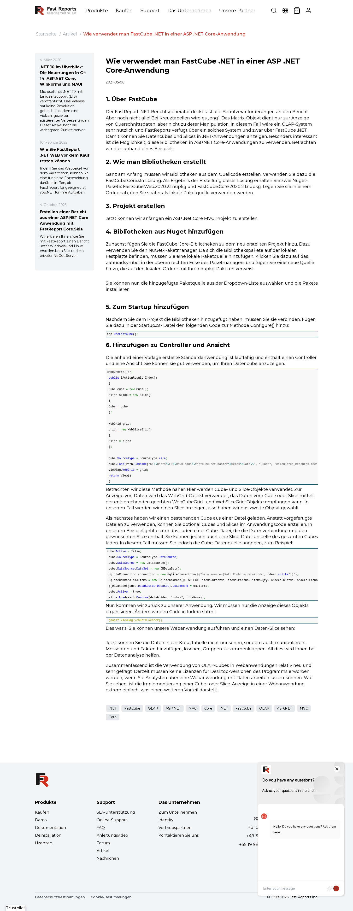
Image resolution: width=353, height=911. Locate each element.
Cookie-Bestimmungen (111, 897)
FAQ (101, 827)
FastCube (132, 708)
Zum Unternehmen (178, 812)
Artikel (70, 34)
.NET (113, 708)
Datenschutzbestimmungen (60, 897)
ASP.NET (173, 708)
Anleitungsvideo (112, 835)
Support (150, 10)
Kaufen (124, 10)
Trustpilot (15, 908)
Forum (103, 843)
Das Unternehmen (189, 10)
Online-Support (112, 820)
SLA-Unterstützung (116, 812)
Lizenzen (43, 843)
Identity (166, 820)
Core (208, 708)
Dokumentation (50, 827)
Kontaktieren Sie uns (179, 835)
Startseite (46, 34)
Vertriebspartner (175, 827)
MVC (192, 708)
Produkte (96, 10)
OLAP (153, 708)
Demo (41, 820)
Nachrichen (108, 858)
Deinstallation (48, 835)
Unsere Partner (237, 10)
